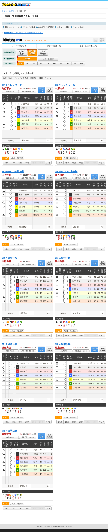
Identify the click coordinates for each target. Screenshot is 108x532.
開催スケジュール (12, 27)
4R (48, 64)
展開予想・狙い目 (27, 92)
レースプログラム (19, 46)
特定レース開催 (63, 27)
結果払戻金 (49, 90)
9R (81, 64)
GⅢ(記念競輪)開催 (46, 27)
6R (61, 64)
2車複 (27, 163)
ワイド (48, 163)
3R (41, 64)
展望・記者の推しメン (89, 46)
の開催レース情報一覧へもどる (23, 33)
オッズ (5, 158)
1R (27, 64)
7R (68, 64)
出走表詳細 (10, 92)
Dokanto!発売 (78, 27)
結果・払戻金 (48, 59)
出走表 (27, 59)
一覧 (20, 63)
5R (54, 64)
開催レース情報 (8, 11)
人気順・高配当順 (16, 158)
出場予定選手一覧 (54, 46)
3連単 (7, 163)
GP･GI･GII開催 (29, 27)
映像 (41, 90)
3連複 (21, 163)
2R (34, 64)
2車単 (14, 163)
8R (75, 64)
